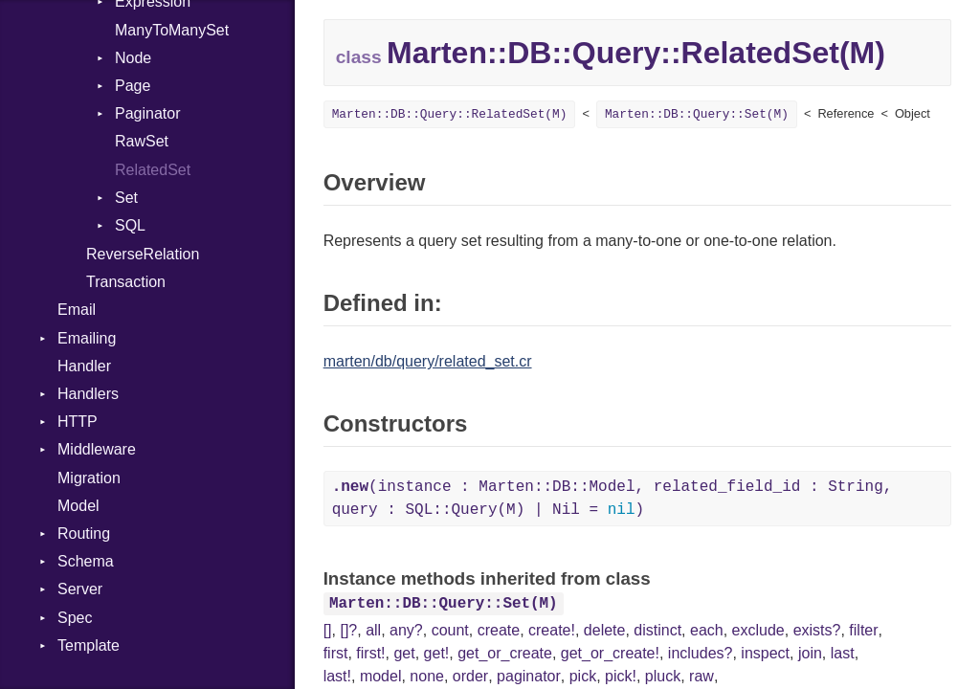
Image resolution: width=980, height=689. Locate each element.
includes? (700, 653)
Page (132, 86)
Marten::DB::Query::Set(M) (697, 114)
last (843, 653)
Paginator (148, 113)
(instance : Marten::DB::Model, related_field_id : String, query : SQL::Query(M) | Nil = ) (612, 498)
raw (701, 676)
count (450, 630)
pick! (620, 676)
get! (437, 653)
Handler (84, 366)
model (381, 676)
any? (406, 630)
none (427, 676)
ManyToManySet (172, 30)
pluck (662, 676)
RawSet (141, 141)
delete (605, 630)
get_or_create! (610, 653)
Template (88, 645)
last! (337, 676)
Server (79, 589)
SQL (130, 225)
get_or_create (504, 653)
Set (126, 197)
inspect (765, 653)
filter (863, 630)
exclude (758, 630)
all (373, 630)
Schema (85, 561)
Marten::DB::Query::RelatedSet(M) (450, 114)
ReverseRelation (142, 254)
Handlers (88, 394)
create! (551, 630)
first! (370, 653)
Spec (74, 618)
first (335, 653)
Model (78, 506)
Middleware (96, 449)
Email (76, 309)
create (499, 630)
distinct (657, 630)
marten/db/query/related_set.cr (427, 361)
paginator (529, 676)
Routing (83, 533)
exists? (817, 630)
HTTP (77, 421)
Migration (89, 478)
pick (582, 676)
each (707, 630)
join (810, 653)
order (470, 676)
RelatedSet (152, 170)
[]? (348, 630)
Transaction (126, 282)
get (403, 653)
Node (133, 58)
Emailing (86, 338)
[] (327, 630)
